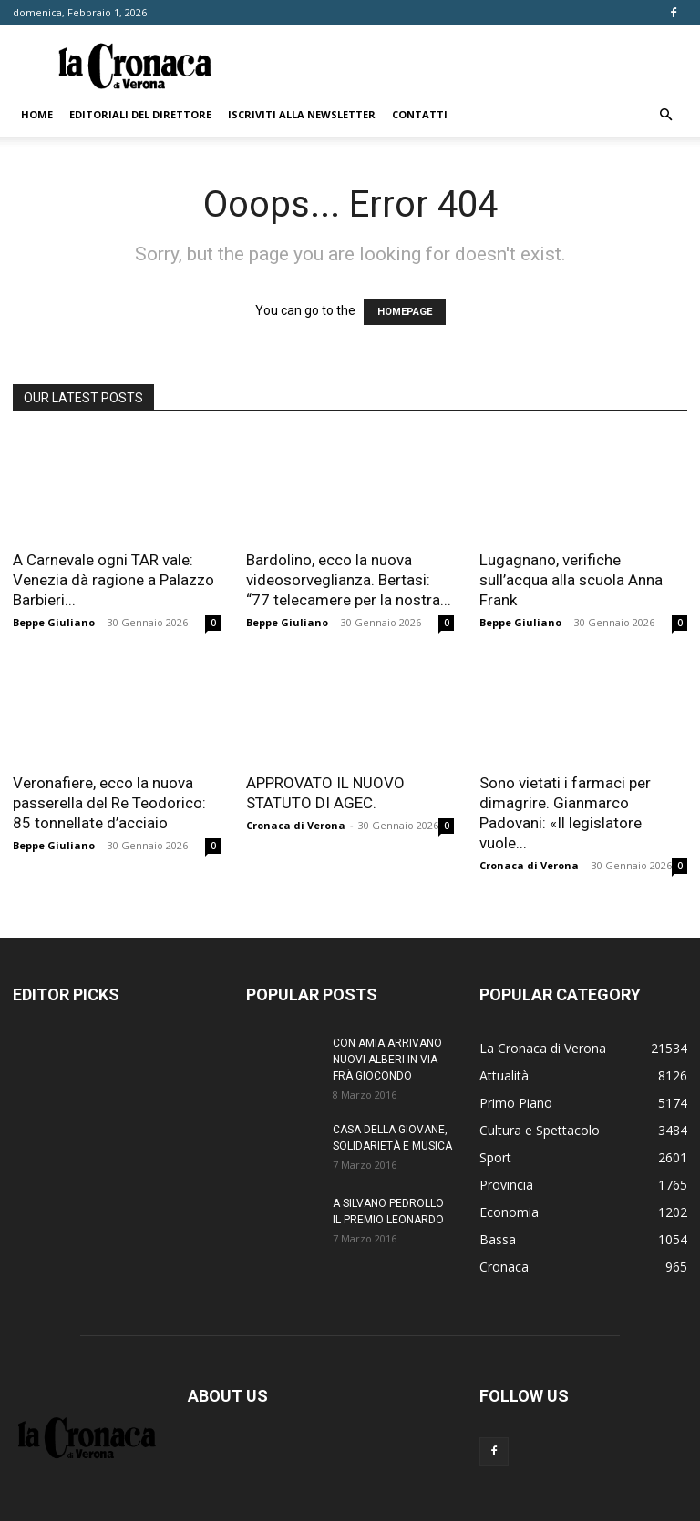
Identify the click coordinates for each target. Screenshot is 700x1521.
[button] (665, 115)
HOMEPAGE (404, 312)
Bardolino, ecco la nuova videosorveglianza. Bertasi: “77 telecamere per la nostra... (348, 580)
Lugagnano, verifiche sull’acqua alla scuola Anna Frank (571, 580)
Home (37, 114)
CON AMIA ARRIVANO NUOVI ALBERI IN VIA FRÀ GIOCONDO (387, 1059)
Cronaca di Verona (295, 825)
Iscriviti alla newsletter (302, 114)
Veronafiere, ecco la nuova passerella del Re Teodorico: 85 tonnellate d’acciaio (109, 803)
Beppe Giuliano (54, 622)
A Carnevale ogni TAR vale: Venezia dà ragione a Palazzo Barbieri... (113, 580)
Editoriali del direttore (140, 114)
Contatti (420, 114)
